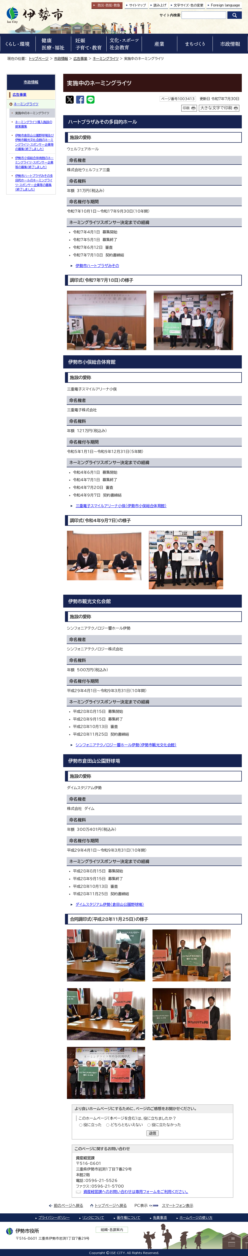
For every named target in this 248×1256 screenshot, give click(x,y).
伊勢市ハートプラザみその (97, 266)
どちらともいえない (126, 1125)
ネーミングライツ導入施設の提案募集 (33, 124)
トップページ (39, 58)
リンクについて (93, 1217)
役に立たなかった (166, 1125)
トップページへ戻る (111, 1205)
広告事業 (80, 58)
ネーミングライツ (106, 58)
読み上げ (160, 5)
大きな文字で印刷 (216, 108)
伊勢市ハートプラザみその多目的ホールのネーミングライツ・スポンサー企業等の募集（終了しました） (34, 182)
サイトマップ (137, 5)
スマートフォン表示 (177, 1205)
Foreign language (225, 5)
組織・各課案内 (112, 1229)
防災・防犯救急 (109, 5)
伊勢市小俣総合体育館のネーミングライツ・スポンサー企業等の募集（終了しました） (34, 162)
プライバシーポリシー (54, 1217)
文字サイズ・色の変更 (188, 5)
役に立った (92, 1125)
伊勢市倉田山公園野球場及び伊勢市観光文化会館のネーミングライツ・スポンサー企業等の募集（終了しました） (34, 142)
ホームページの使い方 (196, 1217)
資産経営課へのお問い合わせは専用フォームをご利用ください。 (135, 1192)
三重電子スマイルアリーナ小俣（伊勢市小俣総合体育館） (121, 506)
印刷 (186, 108)
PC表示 (141, 1205)
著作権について (128, 1217)
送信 (152, 1133)
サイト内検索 (169, 15)
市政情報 (61, 58)
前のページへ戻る (68, 1205)
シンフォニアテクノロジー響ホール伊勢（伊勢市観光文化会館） (126, 745)
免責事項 (160, 1217)
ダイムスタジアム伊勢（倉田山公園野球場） (110, 904)
